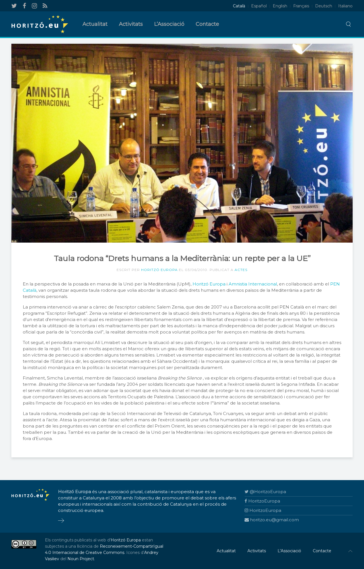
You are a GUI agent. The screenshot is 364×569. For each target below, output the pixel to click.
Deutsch (323, 6)
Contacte (207, 24)
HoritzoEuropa (262, 501)
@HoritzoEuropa (265, 491)
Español (259, 6)
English (280, 6)
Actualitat (94, 24)
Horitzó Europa (159, 270)
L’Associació (169, 24)
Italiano (345, 6)
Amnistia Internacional (253, 284)
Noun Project (80, 558)
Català (239, 6)
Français (301, 6)
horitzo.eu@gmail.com (272, 519)
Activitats (131, 24)
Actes (241, 270)
